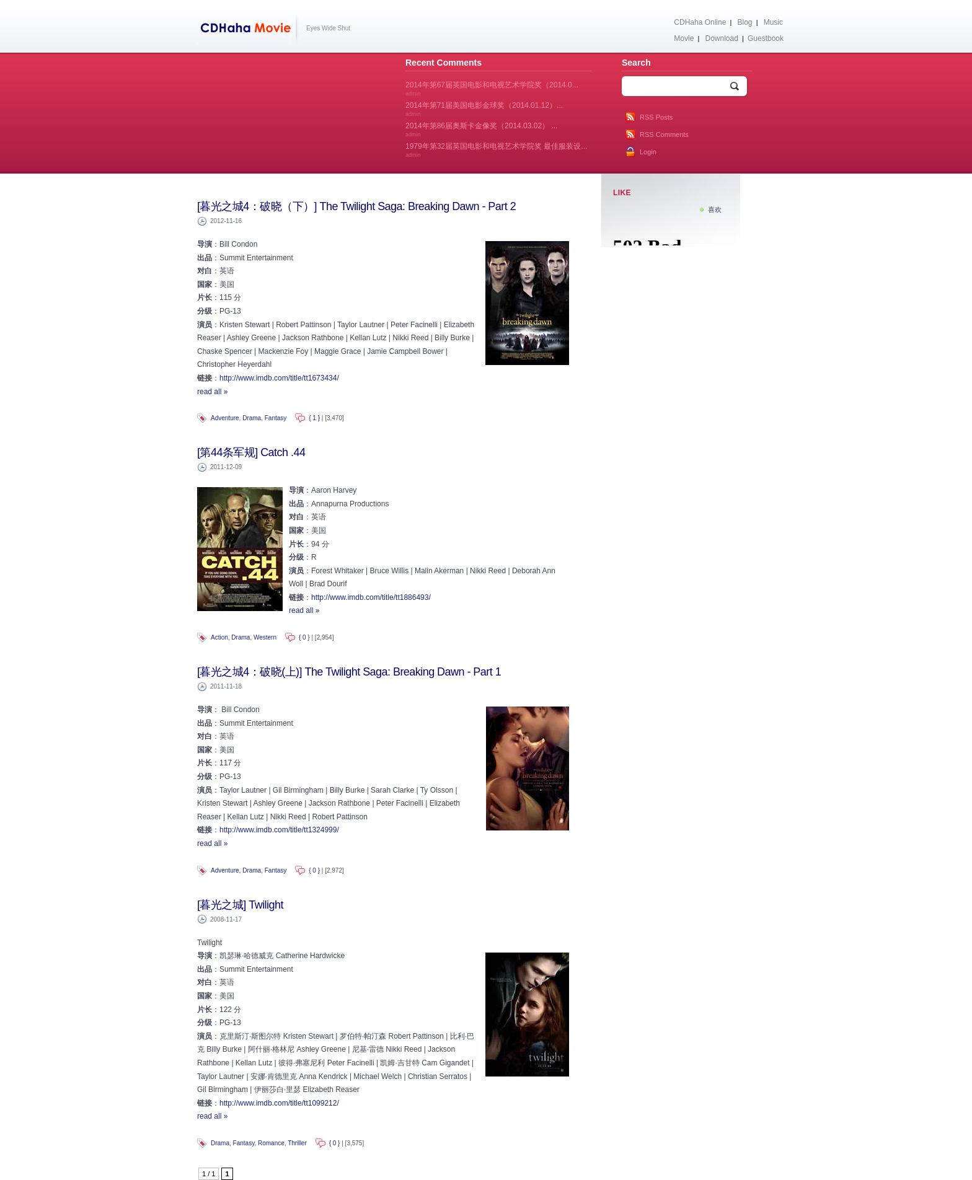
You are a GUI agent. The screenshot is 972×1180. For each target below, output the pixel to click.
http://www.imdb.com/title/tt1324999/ (279, 830)
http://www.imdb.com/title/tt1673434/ (279, 378)
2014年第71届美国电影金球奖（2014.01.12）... (484, 109)
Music (773, 22)
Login (648, 152)
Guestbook (766, 38)
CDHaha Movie (248, 30)
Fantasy (276, 418)
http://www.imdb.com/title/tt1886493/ (371, 597)
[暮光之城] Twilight (240, 905)
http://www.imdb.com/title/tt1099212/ (279, 1103)
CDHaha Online (700, 22)
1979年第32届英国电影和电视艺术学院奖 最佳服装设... (496, 150)
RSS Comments (664, 134)
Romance (271, 1143)
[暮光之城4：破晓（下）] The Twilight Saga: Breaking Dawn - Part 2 (356, 206)
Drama (251, 418)
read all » (212, 391)
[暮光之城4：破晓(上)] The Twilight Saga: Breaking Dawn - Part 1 (349, 672)
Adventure (225, 418)
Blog (745, 22)
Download (721, 38)
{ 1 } (314, 418)
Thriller (297, 1143)
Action (219, 637)
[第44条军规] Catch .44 (251, 452)
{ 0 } (304, 637)
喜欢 (715, 209)
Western (265, 637)
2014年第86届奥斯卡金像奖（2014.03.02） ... (481, 129)
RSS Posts (656, 117)
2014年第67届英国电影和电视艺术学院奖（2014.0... (491, 89)
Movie (684, 38)
